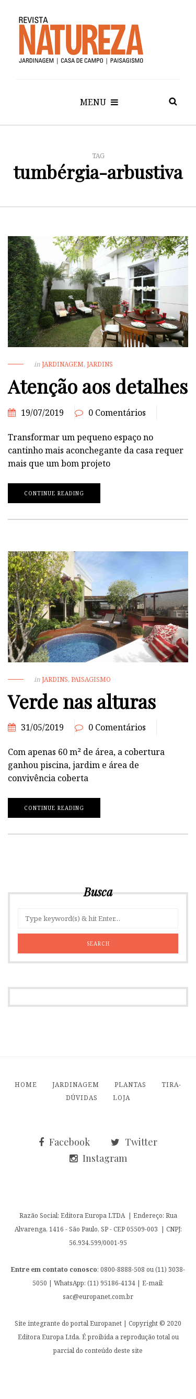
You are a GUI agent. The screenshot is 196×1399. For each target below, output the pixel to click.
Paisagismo (91, 679)
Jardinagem (63, 364)
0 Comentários (117, 412)
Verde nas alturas (82, 701)
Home (26, 1084)
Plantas (130, 1084)
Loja (121, 1097)
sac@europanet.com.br (98, 1296)
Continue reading (54, 493)
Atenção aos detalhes (98, 385)
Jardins (100, 364)
